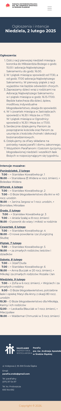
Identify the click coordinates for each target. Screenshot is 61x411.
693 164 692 (8, 390)
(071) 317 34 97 (9, 382)
